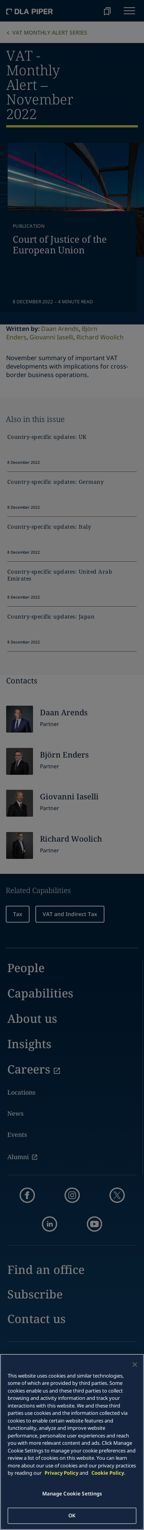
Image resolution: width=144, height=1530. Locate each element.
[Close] (134, 1364)
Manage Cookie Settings (72, 1493)
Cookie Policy (107, 1472)
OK (71, 1515)
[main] (72, 1442)
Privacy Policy (61, 1472)
